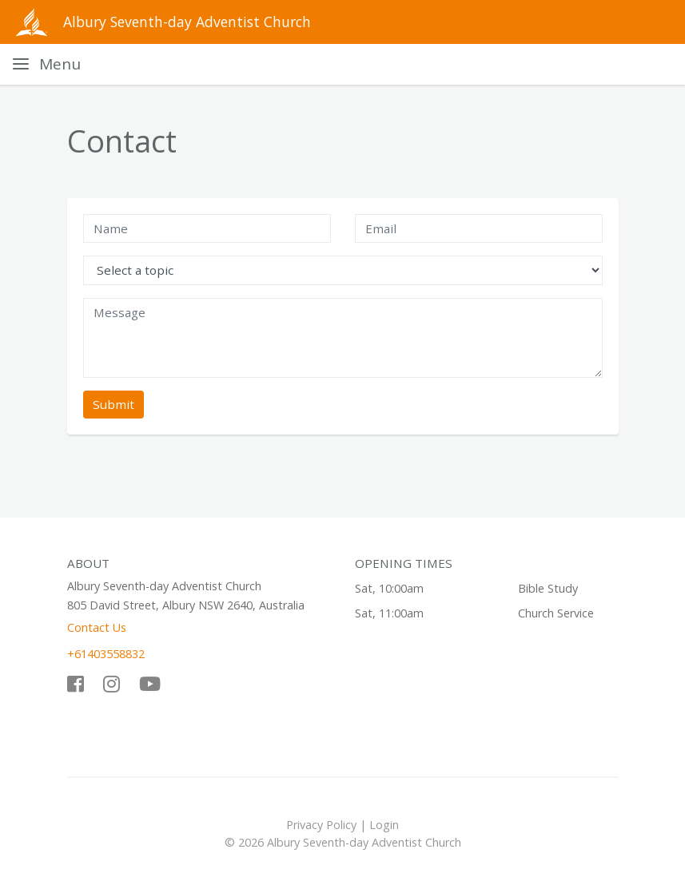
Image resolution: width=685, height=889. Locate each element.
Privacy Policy (321, 824)
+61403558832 (106, 653)
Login (384, 824)
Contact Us (96, 627)
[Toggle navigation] (47, 64)
